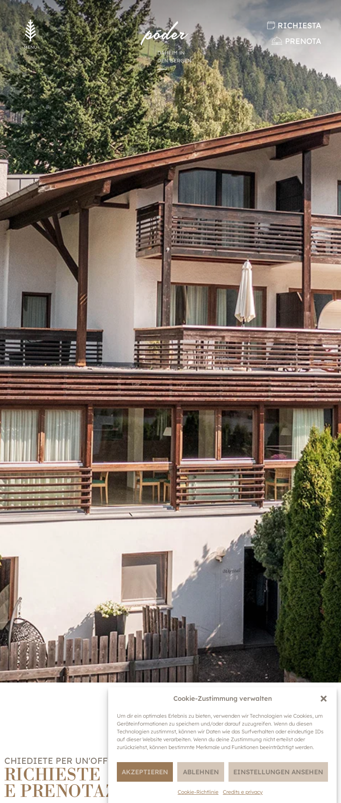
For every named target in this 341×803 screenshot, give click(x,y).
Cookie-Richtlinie (198, 792)
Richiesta (299, 25)
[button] (323, 698)
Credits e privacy (243, 792)
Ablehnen (201, 772)
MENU (30, 47)
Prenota (303, 41)
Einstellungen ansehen (278, 772)
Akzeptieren (145, 772)
